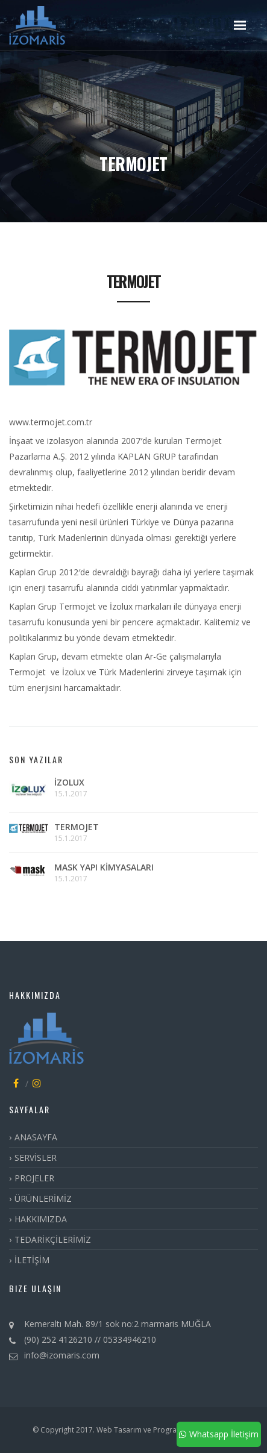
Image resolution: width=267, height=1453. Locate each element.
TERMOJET (76, 827)
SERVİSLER (35, 1157)
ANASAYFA (35, 1137)
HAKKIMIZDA (40, 1219)
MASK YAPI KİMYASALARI (104, 867)
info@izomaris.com (61, 1355)
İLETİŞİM (31, 1260)
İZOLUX (69, 782)
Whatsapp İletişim (219, 1434)
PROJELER (34, 1178)
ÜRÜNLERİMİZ (43, 1198)
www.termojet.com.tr (50, 422)
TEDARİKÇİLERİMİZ (52, 1239)
